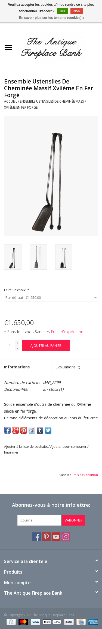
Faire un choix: (16, 290)
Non (76, 11)
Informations (17, 366)
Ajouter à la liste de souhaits (26, 446)
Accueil (10, 101)
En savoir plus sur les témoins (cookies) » (51, 18)
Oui (62, 11)
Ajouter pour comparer (68, 446)
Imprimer (11, 452)
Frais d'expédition (67, 331)
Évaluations (67, 366)
